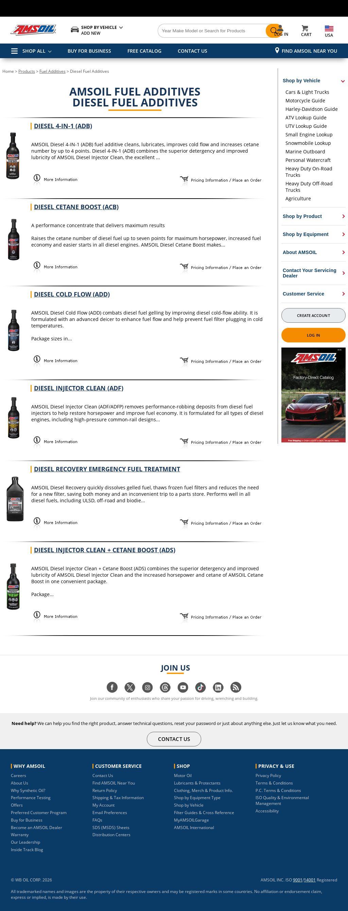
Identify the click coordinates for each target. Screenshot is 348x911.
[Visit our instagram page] (147, 691)
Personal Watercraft (308, 160)
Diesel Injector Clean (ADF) (78, 388)
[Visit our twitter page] (129, 691)
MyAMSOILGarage (191, 820)
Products (26, 71)
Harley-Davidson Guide (311, 109)
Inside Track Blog (27, 850)
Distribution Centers (111, 835)
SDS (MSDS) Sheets (110, 827)
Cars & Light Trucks (307, 92)
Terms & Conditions (274, 783)
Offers (17, 805)
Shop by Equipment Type (197, 797)
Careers (18, 775)
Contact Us (102, 775)
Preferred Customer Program (39, 812)
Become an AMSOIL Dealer (36, 827)
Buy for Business (26, 820)
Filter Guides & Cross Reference (204, 812)
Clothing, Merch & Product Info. (203, 790)
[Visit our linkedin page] (218, 691)
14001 (310, 880)
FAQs (97, 820)
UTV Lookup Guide (306, 126)
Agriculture (298, 198)
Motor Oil (183, 775)
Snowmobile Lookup (308, 143)
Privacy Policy (268, 775)
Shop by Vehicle (189, 805)
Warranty (20, 835)
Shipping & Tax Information (118, 797)
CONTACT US (192, 51)
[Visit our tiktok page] (200, 691)
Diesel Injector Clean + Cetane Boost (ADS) (104, 550)
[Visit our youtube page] (182, 691)
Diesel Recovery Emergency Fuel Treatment (107, 469)
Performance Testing (31, 797)
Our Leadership (25, 842)
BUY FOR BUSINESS (89, 51)
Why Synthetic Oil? (28, 790)
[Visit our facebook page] (112, 691)
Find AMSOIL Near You (309, 51)
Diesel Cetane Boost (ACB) (76, 207)
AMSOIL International (194, 827)
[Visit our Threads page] (165, 691)
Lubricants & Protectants (197, 783)
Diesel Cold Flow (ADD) (72, 294)
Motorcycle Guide (305, 100)
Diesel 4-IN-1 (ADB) (63, 126)
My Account (103, 805)
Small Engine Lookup (309, 134)
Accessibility (267, 811)
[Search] (201, 31)
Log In (313, 335)
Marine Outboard (305, 151)
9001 (297, 880)
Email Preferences (109, 812)
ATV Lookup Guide (306, 117)
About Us (19, 783)
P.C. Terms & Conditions (278, 790)
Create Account (313, 315)
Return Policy (104, 790)
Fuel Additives (52, 71)
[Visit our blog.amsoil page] (235, 691)
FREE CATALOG (144, 51)
